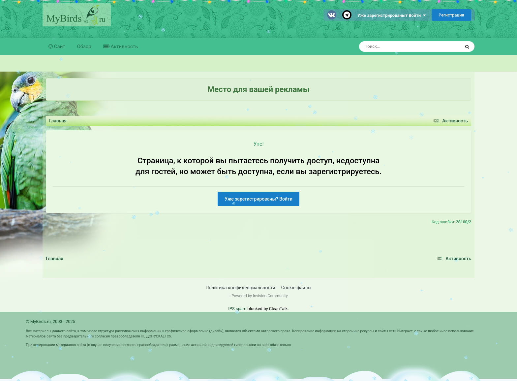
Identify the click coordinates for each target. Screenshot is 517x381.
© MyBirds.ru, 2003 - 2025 (50, 321)
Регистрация (451, 15)
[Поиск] (397, 46)
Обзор (84, 46)
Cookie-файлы (296, 287)
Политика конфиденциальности (240, 287)
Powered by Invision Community (259, 296)
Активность (123, 46)
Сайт (59, 46)
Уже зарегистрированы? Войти (391, 15)
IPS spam (237, 308)
